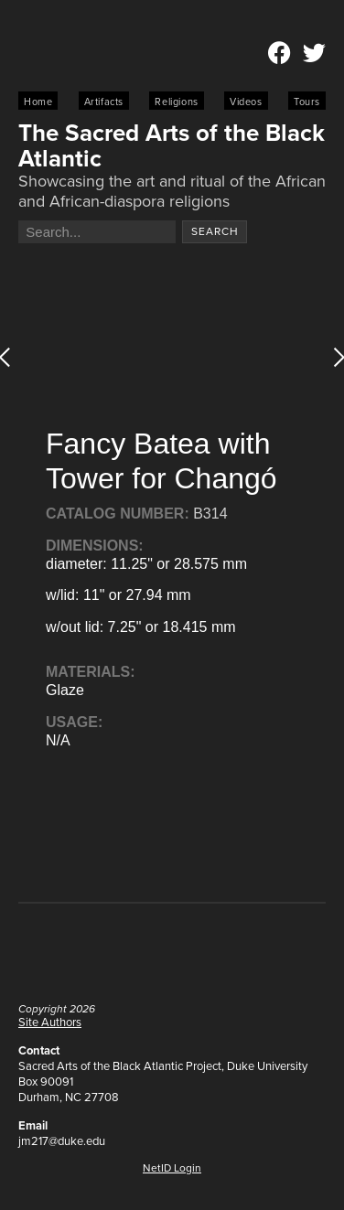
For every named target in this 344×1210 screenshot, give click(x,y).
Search (215, 231)
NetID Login (172, 1168)
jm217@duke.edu (61, 1141)
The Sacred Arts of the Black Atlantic (171, 145)
